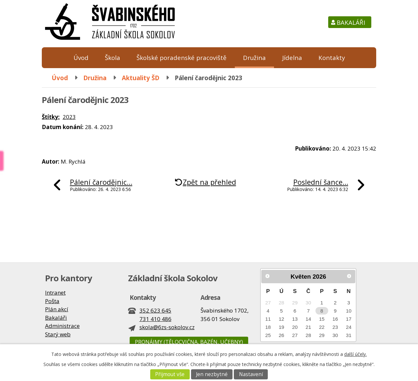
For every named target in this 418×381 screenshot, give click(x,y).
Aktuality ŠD (140, 78)
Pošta (52, 301)
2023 (69, 117)
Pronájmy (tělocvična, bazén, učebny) (189, 341)
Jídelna (292, 57)
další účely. (355, 354)
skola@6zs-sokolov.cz (167, 327)
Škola (112, 57)
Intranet (55, 292)
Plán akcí (56, 309)
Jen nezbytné (212, 374)
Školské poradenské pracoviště (182, 57)
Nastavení (251, 374)
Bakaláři (351, 22)
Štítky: (51, 117)
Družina (254, 57)
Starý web (58, 334)
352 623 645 (155, 310)
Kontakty (331, 57)
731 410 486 (155, 319)
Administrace (62, 326)
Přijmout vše (170, 374)
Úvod (80, 57)
